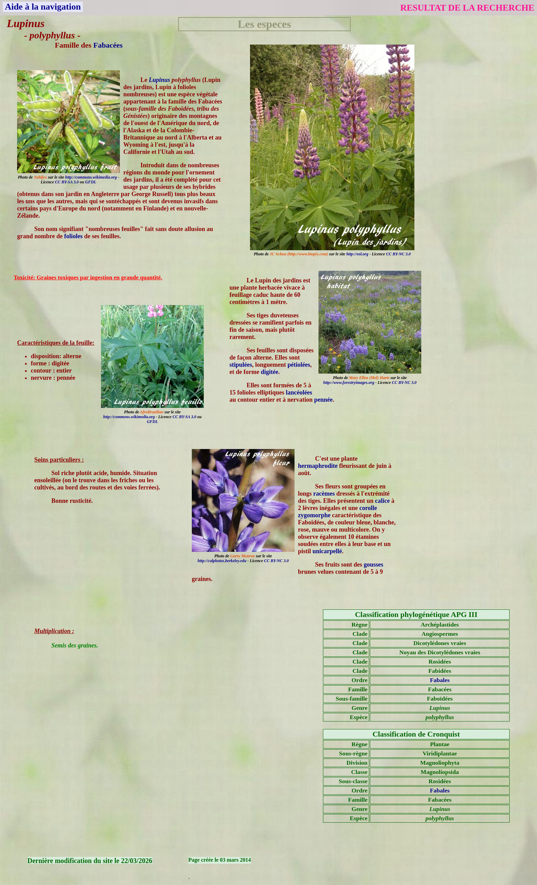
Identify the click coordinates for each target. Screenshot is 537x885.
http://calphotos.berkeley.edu (222, 560)
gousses (373, 564)
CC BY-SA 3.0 (67, 182)
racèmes (324, 493)
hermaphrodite (318, 465)
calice (382, 500)
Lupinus (159, 79)
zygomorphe (314, 515)
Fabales (440, 680)
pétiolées (299, 364)
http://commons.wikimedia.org (91, 177)
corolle (368, 508)
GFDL (90, 182)
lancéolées (299, 392)
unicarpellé (327, 551)
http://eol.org (357, 254)
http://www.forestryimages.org (348, 382)
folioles (73, 236)
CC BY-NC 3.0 (398, 254)
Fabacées (108, 45)
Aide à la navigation (43, 7)
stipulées (240, 364)
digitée (269, 371)
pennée (323, 399)
